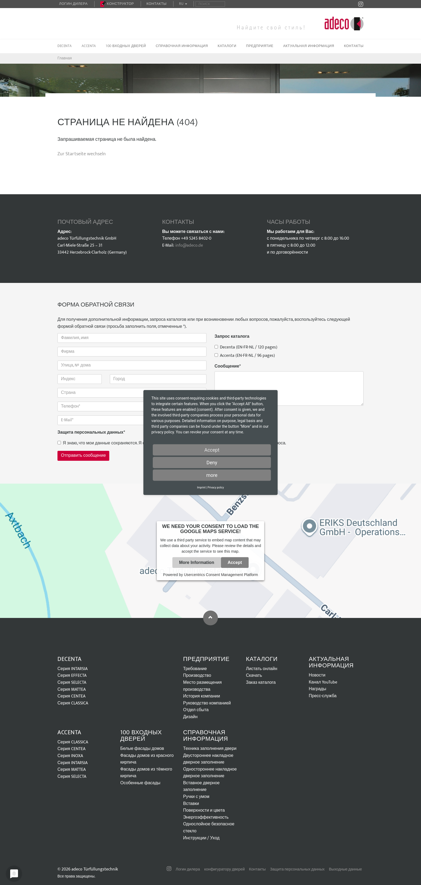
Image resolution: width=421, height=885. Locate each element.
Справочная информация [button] (182, 46)
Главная (64, 58)
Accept (235, 562)
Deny (211, 462)
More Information (196, 562)
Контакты (157, 4)
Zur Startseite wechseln (81, 154)
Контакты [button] (354, 46)
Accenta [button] (89, 46)
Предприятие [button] (260, 46)
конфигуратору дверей (224, 869)
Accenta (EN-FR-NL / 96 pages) (245, 355)
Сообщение (228, 366)
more (211, 475)
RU (183, 4)
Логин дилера (73, 4)
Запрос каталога (232, 336)
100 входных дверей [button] (126, 46)
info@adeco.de (189, 245)
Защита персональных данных (91, 432)
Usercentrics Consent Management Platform (221, 575)
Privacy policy (216, 487)
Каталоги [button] (227, 46)
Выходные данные (345, 869)
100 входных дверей (141, 736)
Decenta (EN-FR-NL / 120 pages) (246, 347)
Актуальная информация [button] (308, 46)
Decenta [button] (64, 46)
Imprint (201, 487)
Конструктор (117, 4)
